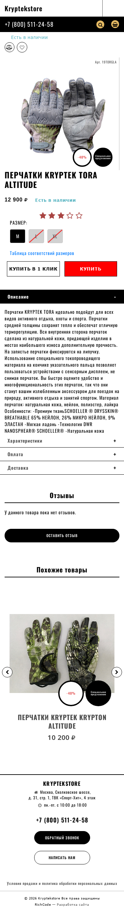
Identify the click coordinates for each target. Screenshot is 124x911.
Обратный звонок (62, 837)
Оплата (15, 454)
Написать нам (62, 857)
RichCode (43, 904)
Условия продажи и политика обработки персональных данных (62, 883)
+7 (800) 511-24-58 (29, 24)
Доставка (18, 467)
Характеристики (25, 440)
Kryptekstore (23, 8)
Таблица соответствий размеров (42, 252)
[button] (7, 672)
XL (55, 236)
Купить (90, 269)
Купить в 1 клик (33, 269)
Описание (18, 296)
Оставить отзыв (62, 535)
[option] (62, 113)
